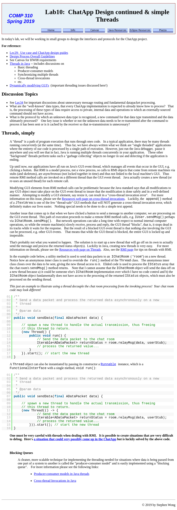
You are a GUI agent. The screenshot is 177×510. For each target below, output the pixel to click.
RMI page (126, 249)
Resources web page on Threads (80, 249)
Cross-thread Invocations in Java (55, 480)
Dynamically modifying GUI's (29, 85)
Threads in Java (20, 63)
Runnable (108, 364)
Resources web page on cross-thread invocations (93, 198)
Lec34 (19, 102)
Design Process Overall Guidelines (32, 56)
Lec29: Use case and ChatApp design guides (39, 52)
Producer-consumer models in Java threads (61, 474)
